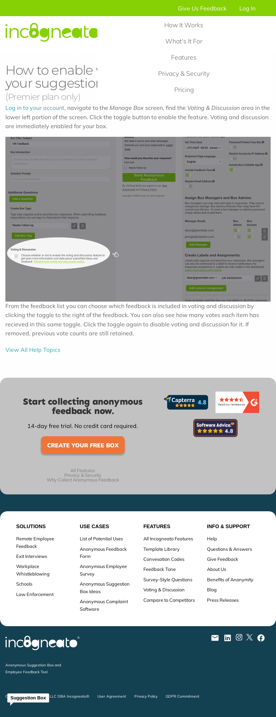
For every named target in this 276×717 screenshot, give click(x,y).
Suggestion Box (28, 697)
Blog (212, 589)
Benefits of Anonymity (230, 579)
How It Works (183, 25)
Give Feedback (202, 8)
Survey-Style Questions (167, 579)
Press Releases (223, 600)
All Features (82, 470)
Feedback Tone (159, 569)
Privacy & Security (184, 73)
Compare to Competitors (169, 600)
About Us (216, 569)
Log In (247, 8)
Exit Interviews (31, 556)
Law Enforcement (35, 594)
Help (212, 538)
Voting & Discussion (164, 589)
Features (184, 57)
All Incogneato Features (168, 538)
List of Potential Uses (101, 538)
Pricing (184, 89)
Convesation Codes (163, 559)
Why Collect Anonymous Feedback (83, 480)
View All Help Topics (32, 349)
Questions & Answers (229, 549)
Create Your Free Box (83, 445)
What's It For (183, 41)
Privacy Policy (145, 696)
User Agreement (111, 696)
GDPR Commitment (182, 696)
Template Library (161, 549)
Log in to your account (34, 107)
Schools (24, 584)
